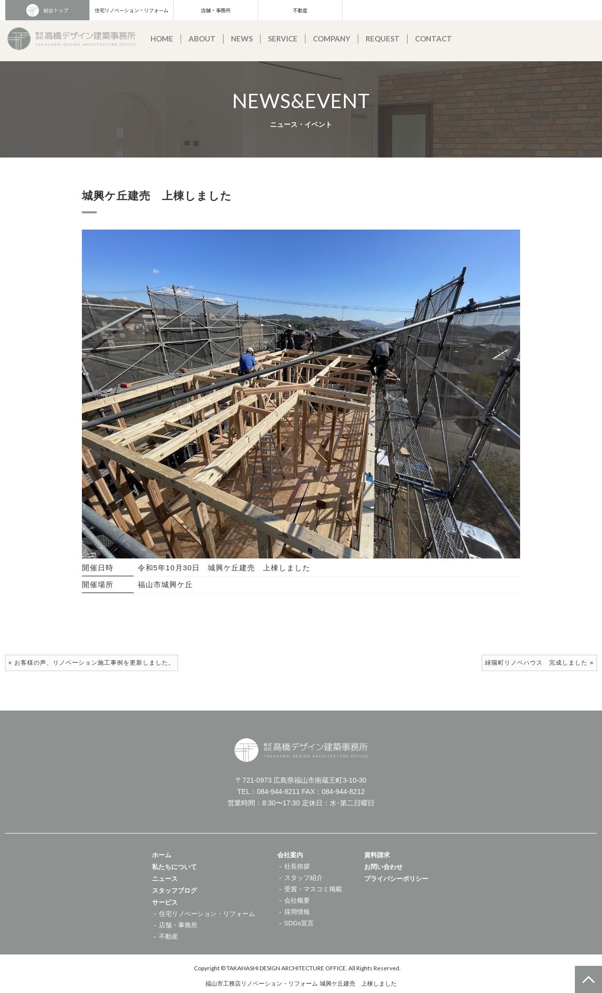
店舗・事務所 (215, 10)
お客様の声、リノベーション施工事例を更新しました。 (94, 662)
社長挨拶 (297, 866)
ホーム (161, 855)
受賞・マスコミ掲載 (313, 889)
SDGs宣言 (299, 923)
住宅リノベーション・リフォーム (132, 10)
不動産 (300, 10)
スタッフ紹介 (303, 877)
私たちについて (174, 867)
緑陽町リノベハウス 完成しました (536, 662)
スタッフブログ (174, 890)
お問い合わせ (383, 867)
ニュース (165, 878)
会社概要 (297, 900)
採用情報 (297, 911)
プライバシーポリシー (396, 878)
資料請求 (377, 855)
